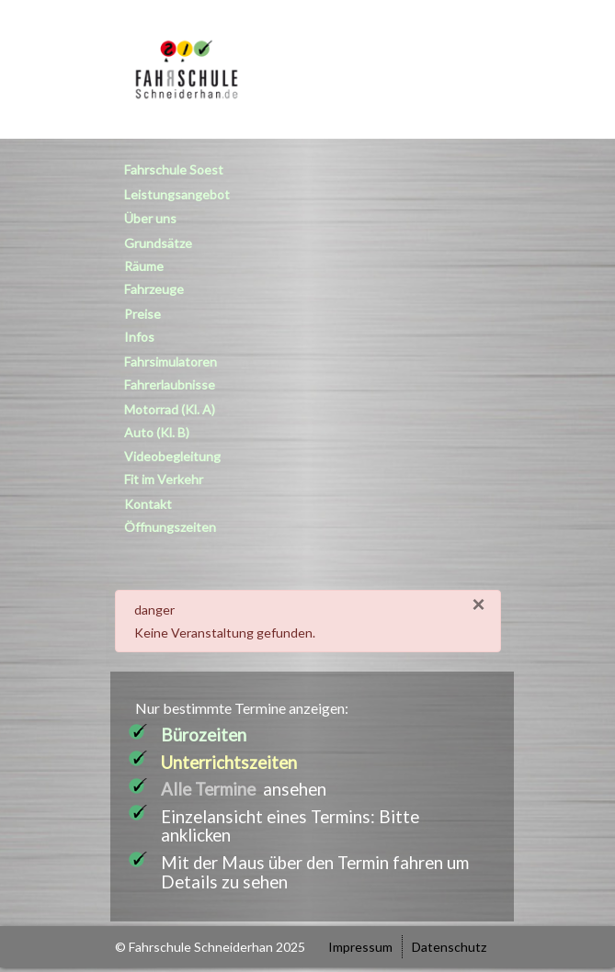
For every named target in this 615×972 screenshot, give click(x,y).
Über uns (150, 218)
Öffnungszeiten (170, 527)
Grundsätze (158, 243)
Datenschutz (449, 947)
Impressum (360, 947)
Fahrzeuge (154, 289)
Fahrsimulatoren (170, 361)
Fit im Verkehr (163, 479)
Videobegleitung (172, 456)
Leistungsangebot (177, 194)
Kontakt (148, 504)
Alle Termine (208, 789)
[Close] (478, 604)
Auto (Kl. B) (156, 432)
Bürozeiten (203, 735)
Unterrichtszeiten (229, 762)
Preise (142, 314)
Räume (144, 266)
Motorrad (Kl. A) (169, 409)
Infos (139, 337)
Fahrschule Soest (173, 169)
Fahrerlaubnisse (169, 384)
